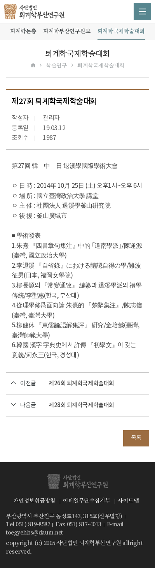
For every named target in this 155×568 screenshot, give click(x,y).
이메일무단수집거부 (86, 500)
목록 (136, 438)
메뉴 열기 (142, 11)
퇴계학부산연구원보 (67, 31)
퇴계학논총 (23, 31)
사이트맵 (128, 500)
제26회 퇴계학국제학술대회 (81, 383)
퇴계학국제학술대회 (121, 31)
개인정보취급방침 (35, 500)
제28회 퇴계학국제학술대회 (81, 405)
